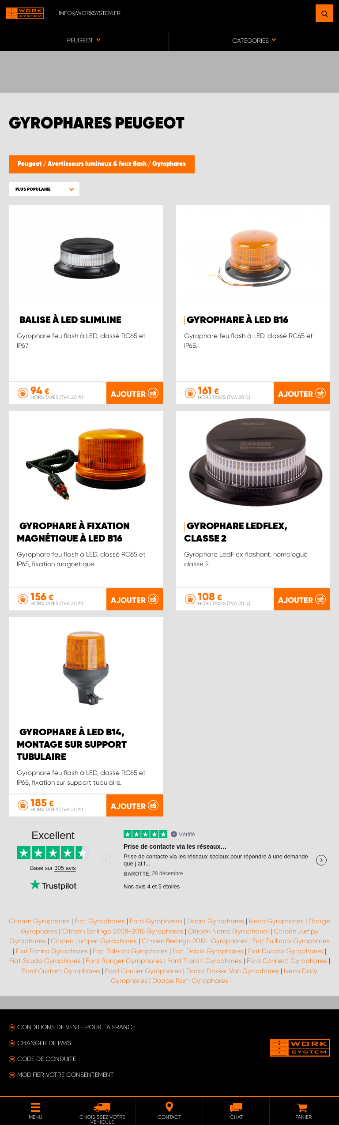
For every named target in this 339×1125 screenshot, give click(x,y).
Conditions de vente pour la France (76, 1027)
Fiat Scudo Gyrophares (45, 961)
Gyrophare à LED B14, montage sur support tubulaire (72, 745)
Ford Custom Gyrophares (61, 971)
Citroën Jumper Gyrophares (94, 941)
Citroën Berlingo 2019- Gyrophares (195, 941)
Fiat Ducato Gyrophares (285, 951)
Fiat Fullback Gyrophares (291, 941)
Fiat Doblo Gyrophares (208, 951)
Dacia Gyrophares (215, 921)
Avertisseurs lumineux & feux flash (98, 164)
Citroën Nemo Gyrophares (228, 931)
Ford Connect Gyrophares (287, 961)
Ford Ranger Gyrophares (124, 961)
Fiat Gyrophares (100, 921)
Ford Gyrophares (156, 921)
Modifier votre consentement (65, 1074)
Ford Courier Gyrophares (143, 971)
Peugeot (30, 164)
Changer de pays (44, 1042)
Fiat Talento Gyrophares (130, 951)
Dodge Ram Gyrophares (190, 981)
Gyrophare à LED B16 (237, 320)
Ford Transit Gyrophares (204, 961)
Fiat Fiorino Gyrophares (52, 951)
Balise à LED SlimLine (70, 320)
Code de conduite (46, 1058)
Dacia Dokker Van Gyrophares (232, 971)
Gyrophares (169, 164)
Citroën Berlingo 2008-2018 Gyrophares (122, 931)
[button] (44, 189)
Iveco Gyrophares (276, 921)
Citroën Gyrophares (39, 921)
